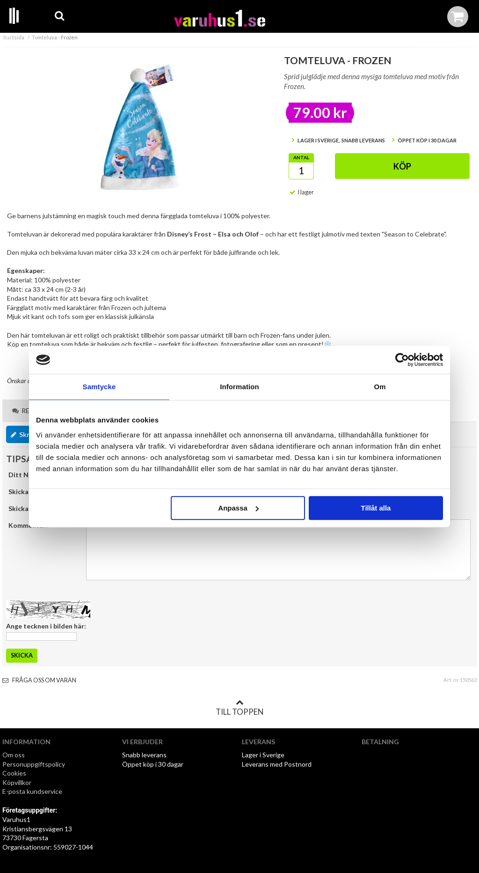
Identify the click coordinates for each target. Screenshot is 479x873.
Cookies (14, 773)
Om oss (13, 755)
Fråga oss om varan (39, 680)
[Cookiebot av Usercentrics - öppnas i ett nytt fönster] (402, 360)
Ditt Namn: (26, 475)
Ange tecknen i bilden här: (46, 626)
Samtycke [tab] (99, 387)
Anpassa (238, 508)
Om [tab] (379, 387)
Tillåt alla (376, 508)
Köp (402, 166)
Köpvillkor (16, 782)
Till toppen (239, 708)
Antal (301, 157)
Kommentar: (28, 525)
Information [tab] (239, 387)
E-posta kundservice (33, 791)
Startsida (13, 37)
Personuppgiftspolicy (33, 764)
